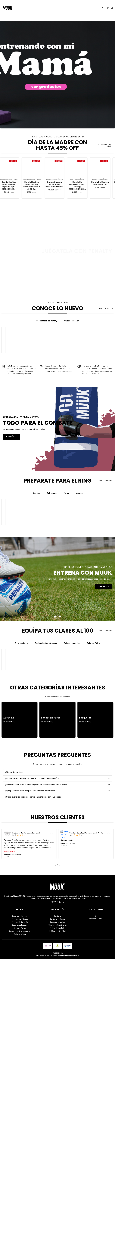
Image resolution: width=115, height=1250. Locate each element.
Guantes (36, 588)
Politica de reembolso (57, 1219)
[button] (34, 1156)
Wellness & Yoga (20, 1225)
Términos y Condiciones (58, 1216)
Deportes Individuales (20, 1210)
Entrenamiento (21, 834)
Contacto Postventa (57, 1210)
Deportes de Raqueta (19, 1216)
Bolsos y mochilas (72, 834)
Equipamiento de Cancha (46, 834)
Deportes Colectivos (19, 1207)
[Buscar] (103, 8)
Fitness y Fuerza (19, 1219)
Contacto (57, 1207)
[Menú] (98, 8)
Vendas (79, 588)
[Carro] (112, 8)
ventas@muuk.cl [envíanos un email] (95, 1208)
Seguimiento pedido (57, 1213)
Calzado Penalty (71, 321)
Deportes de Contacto (20, 1213)
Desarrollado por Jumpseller (69, 1246)
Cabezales (51, 588)
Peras (66, 588)
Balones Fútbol (93, 834)
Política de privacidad (57, 1222)
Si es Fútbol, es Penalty (46, 321)
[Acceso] (107, 8)
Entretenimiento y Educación (19, 1222)
